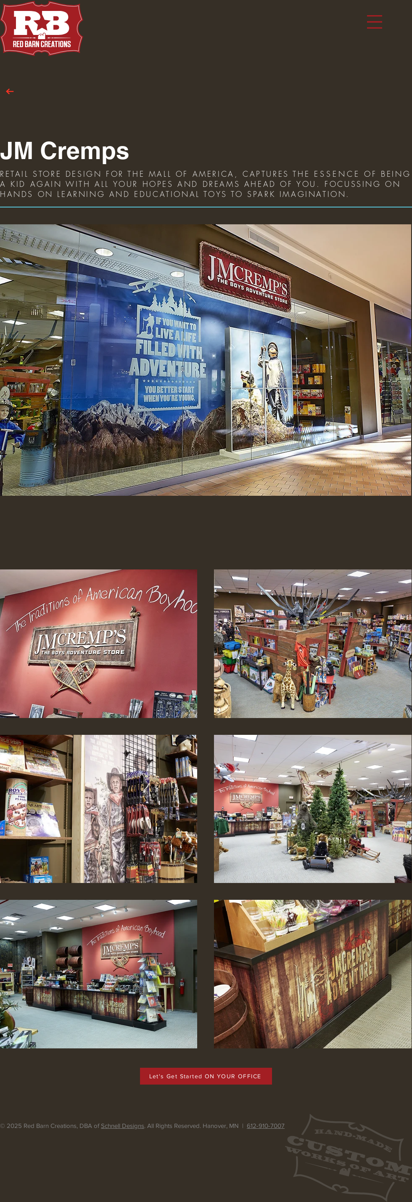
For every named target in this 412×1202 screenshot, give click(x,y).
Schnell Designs (122, 1125)
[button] (374, 22)
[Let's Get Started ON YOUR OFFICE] (206, 1076)
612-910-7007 (266, 1125)
